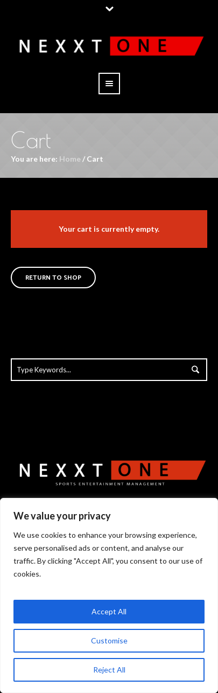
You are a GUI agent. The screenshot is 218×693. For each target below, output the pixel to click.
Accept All (109, 611)
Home (70, 158)
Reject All (109, 669)
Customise (109, 640)
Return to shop (53, 278)
